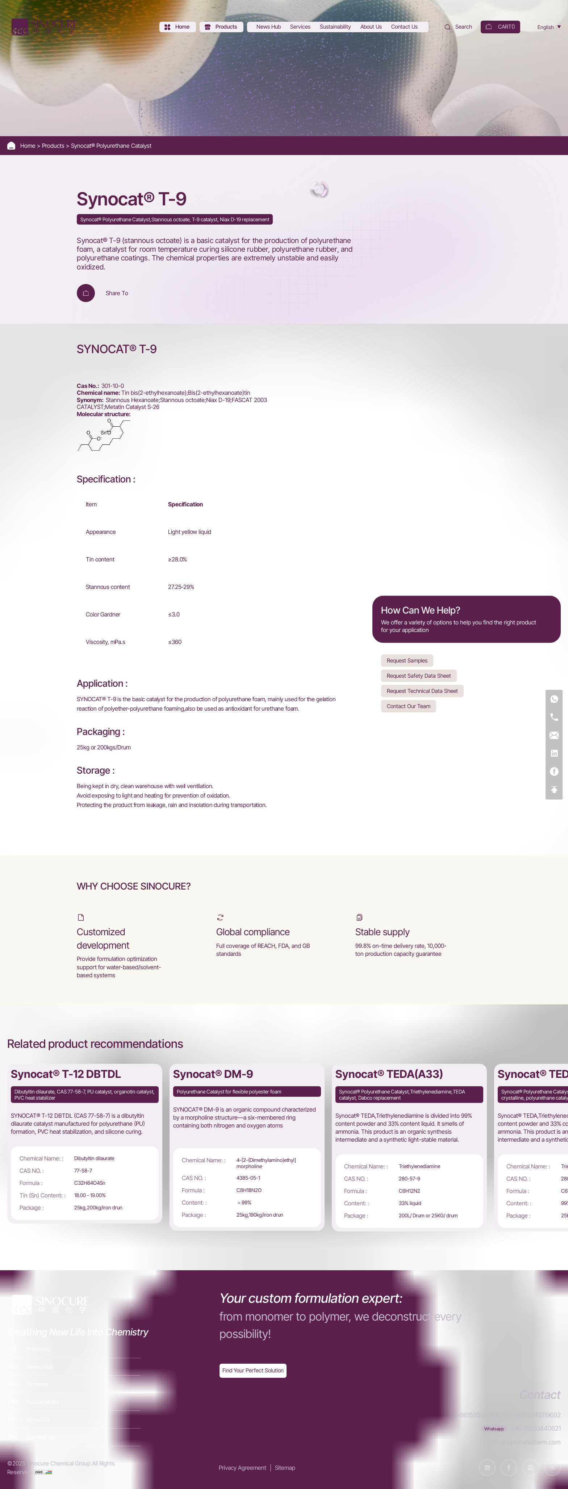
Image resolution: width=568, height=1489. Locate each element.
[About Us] (371, 27)
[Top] (554, 789)
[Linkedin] (554, 753)
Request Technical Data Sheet (422, 690)
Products (54, 145)
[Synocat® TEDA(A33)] (409, 1148)
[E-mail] (554, 735)
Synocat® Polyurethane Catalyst (111, 145)
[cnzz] (43, 1472)
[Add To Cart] (86, 293)
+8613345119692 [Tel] (537, 1415)
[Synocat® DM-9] (247, 1147)
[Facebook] (554, 771)
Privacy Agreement (242, 1467)
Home (28, 145)
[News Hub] (269, 27)
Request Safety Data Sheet (419, 675)
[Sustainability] (336, 27)
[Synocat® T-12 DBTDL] (84, 1144)
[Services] (301, 27)
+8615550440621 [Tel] (480, 1415)
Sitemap (285, 1467)
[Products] (221, 27)
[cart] (500, 27)
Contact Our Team (408, 705)
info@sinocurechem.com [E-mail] (525, 1442)
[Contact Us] (405, 27)
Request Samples (407, 660)
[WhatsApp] (554, 699)
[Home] (43, 27)
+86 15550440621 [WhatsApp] (535, 1428)
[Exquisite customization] (253, 1371)
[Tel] (554, 717)
